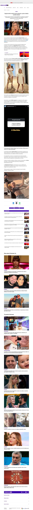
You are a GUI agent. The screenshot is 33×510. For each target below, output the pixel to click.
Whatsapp (20, 203)
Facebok (13, 203)
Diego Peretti (14, 7)
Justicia (18, 7)
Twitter (16, 203)
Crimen (25, 7)
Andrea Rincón (21, 7)
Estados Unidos (28, 7)
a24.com (21, 2)
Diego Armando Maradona (9, 7)
